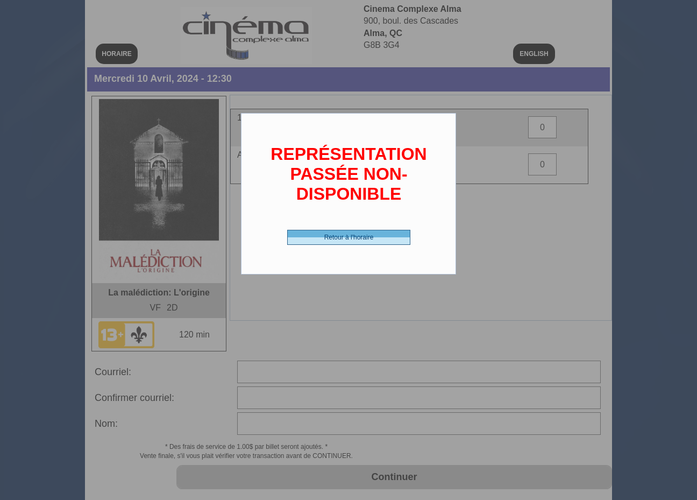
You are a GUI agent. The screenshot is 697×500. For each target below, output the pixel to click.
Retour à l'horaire (349, 237)
